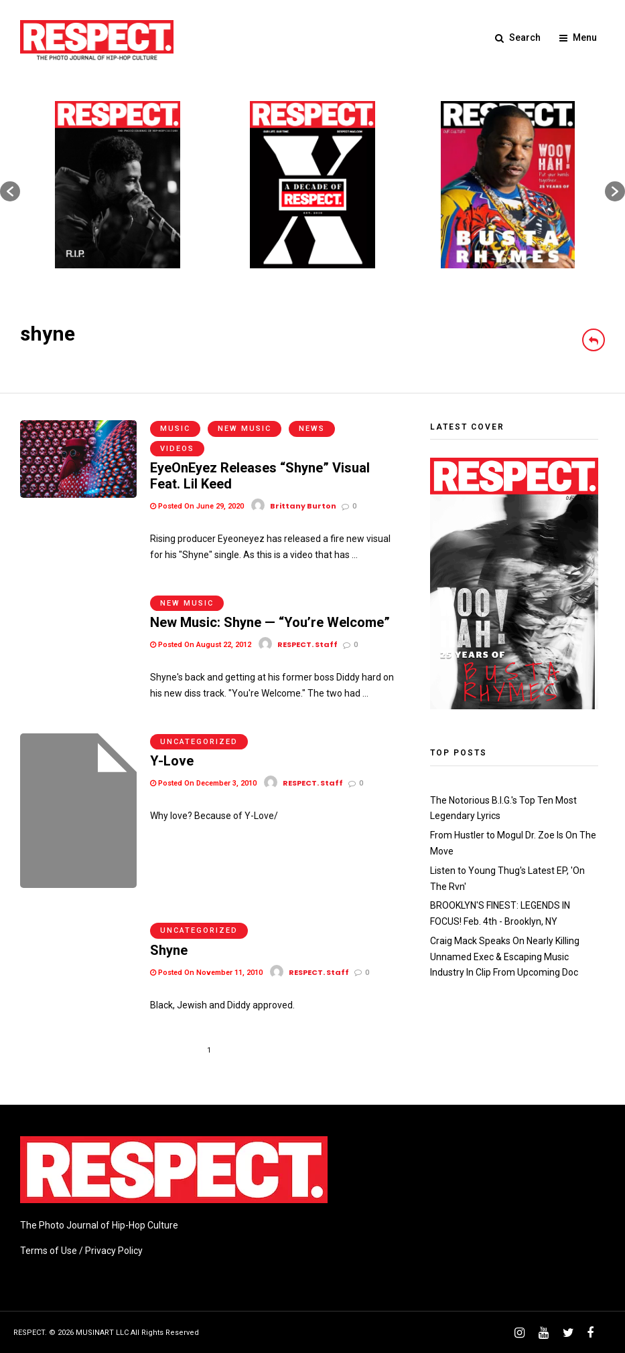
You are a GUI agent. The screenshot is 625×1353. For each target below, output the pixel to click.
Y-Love (172, 761)
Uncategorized (199, 741)
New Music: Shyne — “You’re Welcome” (270, 622)
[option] (117, 184)
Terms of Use (48, 1250)
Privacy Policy (114, 1250)
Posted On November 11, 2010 (206, 972)
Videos (177, 448)
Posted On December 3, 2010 (203, 783)
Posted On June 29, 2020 (197, 506)
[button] (10, 191)
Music (175, 428)
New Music (244, 428)
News (312, 428)
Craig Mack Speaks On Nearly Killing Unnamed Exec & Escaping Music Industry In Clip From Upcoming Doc (504, 956)
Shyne (169, 949)
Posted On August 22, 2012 (200, 644)
